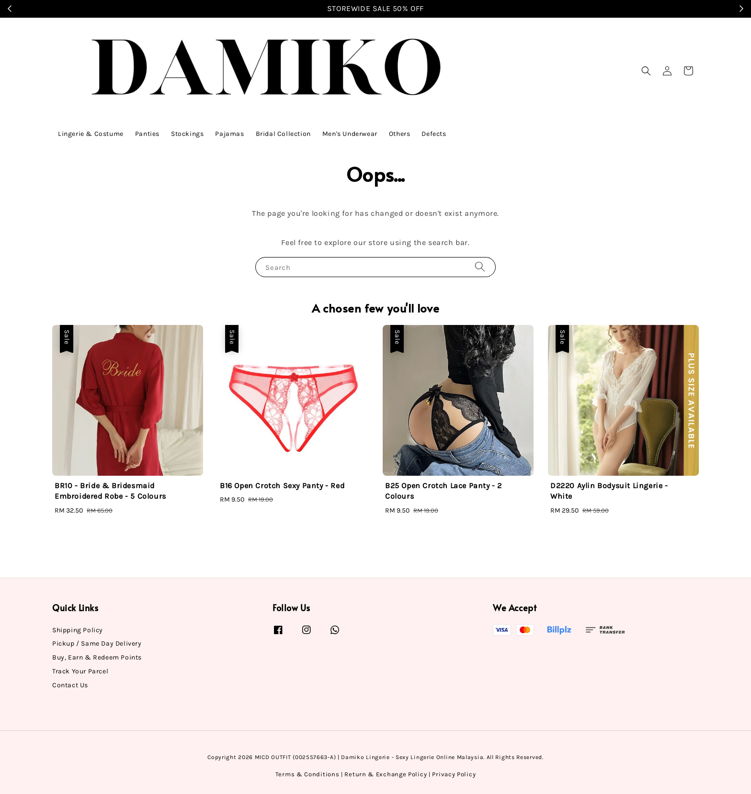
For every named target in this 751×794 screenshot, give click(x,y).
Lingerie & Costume (91, 134)
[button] (646, 70)
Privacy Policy (454, 774)
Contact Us (70, 685)
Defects (433, 134)
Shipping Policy (77, 630)
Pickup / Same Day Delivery (97, 643)
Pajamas (229, 134)
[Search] (480, 266)
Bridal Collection (283, 134)
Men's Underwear (349, 134)
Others (399, 134)
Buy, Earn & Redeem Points (97, 657)
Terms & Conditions (307, 774)
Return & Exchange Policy (385, 774)
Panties (147, 134)
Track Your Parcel (80, 671)
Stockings (187, 134)
